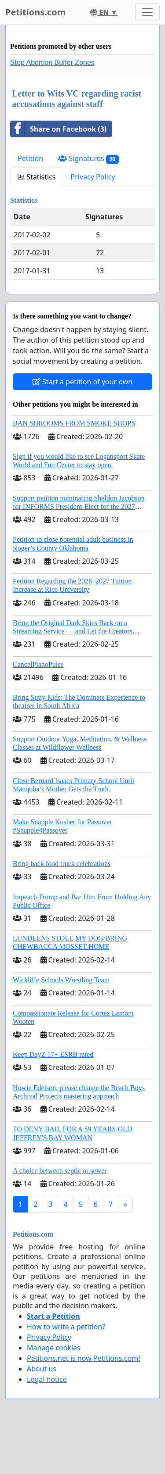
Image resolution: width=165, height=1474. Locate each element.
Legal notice (47, 1379)
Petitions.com (35, 12)
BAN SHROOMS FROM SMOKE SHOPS (74, 423)
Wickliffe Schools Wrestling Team (61, 980)
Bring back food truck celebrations (61, 863)
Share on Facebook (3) (58, 129)
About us (41, 1369)
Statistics (37, 177)
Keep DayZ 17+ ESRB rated (53, 1054)
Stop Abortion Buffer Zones (52, 62)
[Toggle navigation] (147, 12)
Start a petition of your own (82, 381)
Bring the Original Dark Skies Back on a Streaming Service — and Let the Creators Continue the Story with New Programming (74, 631)
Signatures (88, 159)
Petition (30, 158)
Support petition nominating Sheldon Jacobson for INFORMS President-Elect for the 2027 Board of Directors (79, 506)
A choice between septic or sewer (60, 1170)
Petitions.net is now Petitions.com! (83, 1358)
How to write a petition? (66, 1326)
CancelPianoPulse (38, 664)
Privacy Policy (93, 177)
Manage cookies (54, 1347)
